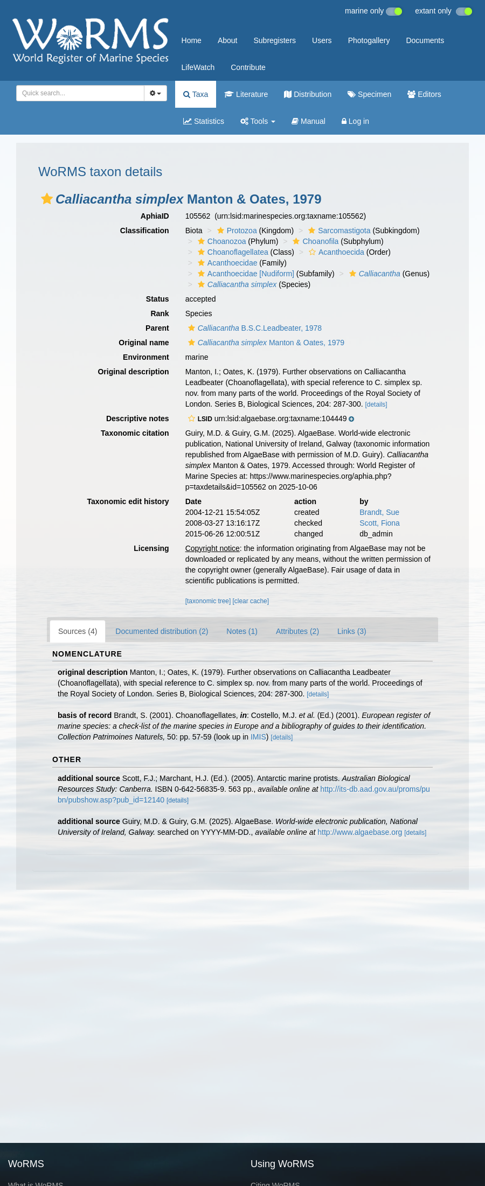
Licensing (151, 548)
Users (322, 40)
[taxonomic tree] (208, 601)
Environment (146, 357)
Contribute (248, 67)
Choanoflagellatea (231, 252)
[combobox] (80, 93)
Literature (246, 94)
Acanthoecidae (226, 263)
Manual (308, 121)
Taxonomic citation (135, 433)
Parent (157, 328)
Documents (425, 40)
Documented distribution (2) (161, 631)
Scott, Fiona (379, 523)
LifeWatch (198, 67)
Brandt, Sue (379, 512)
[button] (47, 198)
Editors (424, 94)
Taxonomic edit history (128, 501)
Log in (355, 121)
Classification (144, 230)
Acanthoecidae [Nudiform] (244, 273)
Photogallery (369, 40)
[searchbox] (77, 93)
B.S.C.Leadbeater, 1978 (253, 328)
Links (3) (351, 631)
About (228, 40)
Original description (133, 371)
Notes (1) (242, 631)
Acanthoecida (335, 252)
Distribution (307, 94)
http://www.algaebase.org (359, 832)
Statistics (203, 121)
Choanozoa (220, 241)
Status (157, 299)
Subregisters (274, 40)
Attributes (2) (297, 631)
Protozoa (235, 230)
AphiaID (155, 216)
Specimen (369, 94)
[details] (376, 404)
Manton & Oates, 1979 (264, 342)
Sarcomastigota (338, 230)
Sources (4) (77, 631)
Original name (144, 342)
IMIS (258, 736)
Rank (159, 313)
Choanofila (314, 241)
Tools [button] (257, 121)
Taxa (195, 94)
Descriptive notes (137, 418)
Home (192, 40)
